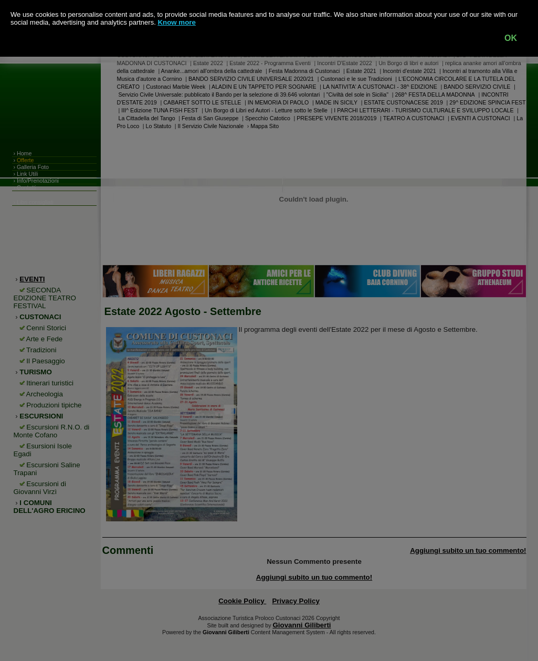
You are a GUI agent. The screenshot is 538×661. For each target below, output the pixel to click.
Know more (176, 22)
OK (510, 38)
